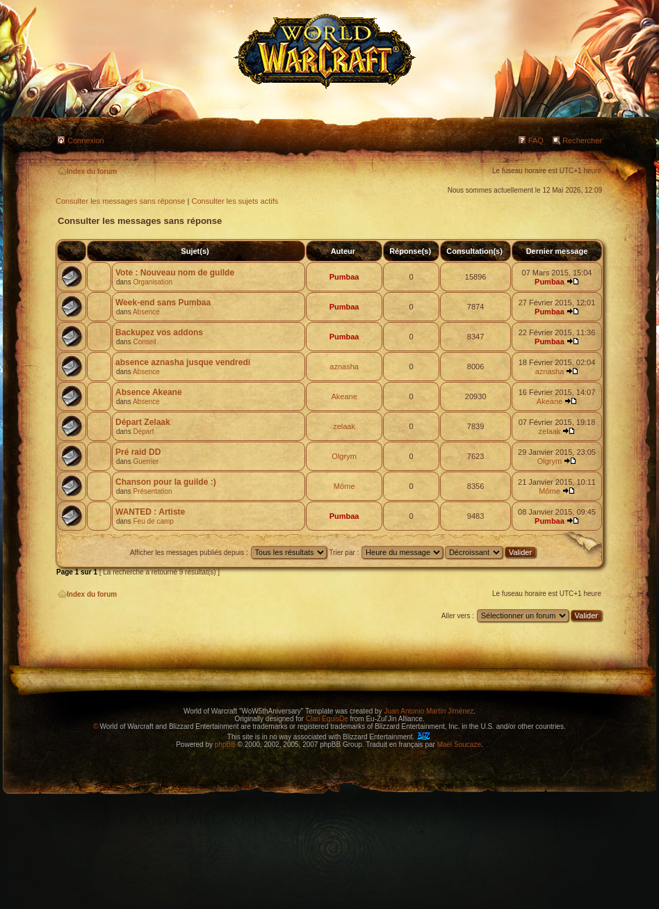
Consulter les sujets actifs (234, 201)
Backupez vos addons (159, 332)
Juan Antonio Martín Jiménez (428, 711)
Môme (344, 486)
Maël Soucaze (459, 744)
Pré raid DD (138, 452)
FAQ (536, 140)
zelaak (344, 426)
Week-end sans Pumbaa (163, 302)
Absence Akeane (148, 392)
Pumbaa (344, 277)
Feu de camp (153, 521)
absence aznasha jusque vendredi (182, 362)
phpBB (225, 744)
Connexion (85, 140)
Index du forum (87, 171)
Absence (146, 312)
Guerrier (145, 461)
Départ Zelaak (142, 422)
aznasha (344, 366)
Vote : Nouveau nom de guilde (174, 272)
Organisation (152, 282)
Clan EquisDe (327, 719)
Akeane (344, 396)
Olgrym (344, 456)
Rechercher (582, 140)
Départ (143, 431)
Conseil (144, 342)
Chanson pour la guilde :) (165, 482)
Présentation (152, 491)
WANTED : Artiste (150, 512)
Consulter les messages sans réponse (120, 201)
